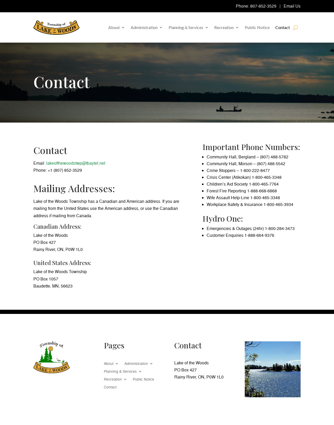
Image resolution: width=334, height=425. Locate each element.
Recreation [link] (224, 27)
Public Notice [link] (257, 27)
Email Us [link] (292, 6)
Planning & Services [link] (186, 27)
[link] (56, 27)
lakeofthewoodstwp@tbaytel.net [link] (75, 163)
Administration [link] (144, 27)
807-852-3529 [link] (263, 6)
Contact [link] (282, 27)
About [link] (114, 27)
